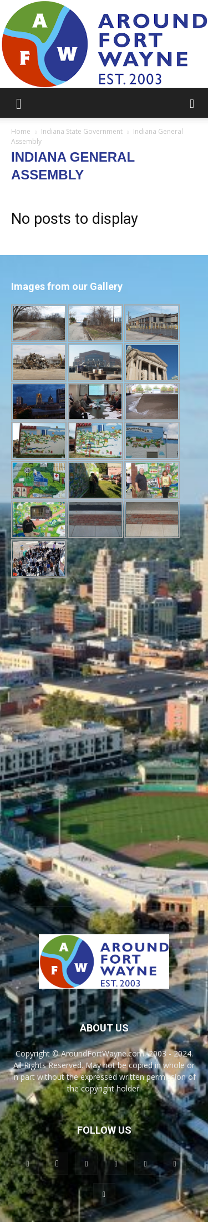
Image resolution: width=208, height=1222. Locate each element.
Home (21, 131)
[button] (19, 103)
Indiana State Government (82, 131)
